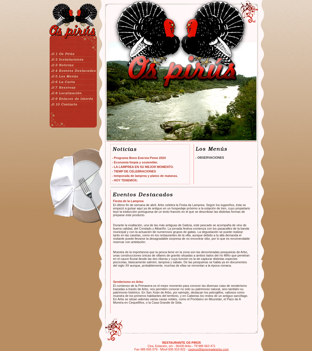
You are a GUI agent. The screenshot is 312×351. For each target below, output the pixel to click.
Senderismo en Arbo (128, 281)
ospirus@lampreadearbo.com (208, 349)
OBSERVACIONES (210, 157)
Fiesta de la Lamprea (128, 201)
